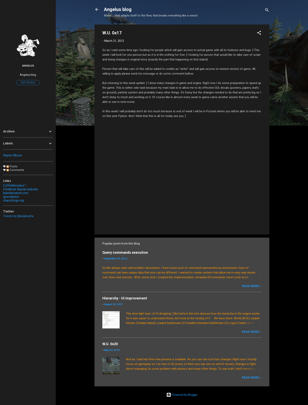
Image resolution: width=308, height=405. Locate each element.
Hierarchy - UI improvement (124, 298)
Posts (11, 166)
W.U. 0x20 (110, 344)
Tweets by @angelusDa (18, 216)
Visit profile (28, 82)
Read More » (251, 286)
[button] (259, 33)
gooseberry (11, 197)
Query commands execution (125, 252)
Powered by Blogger (182, 395)
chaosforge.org (13, 200)
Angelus (28, 65)
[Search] (267, 11)
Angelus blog (118, 9)
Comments (15, 170)
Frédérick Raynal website (20, 189)
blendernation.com (15, 193)
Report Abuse (12, 155)
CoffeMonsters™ (14, 185)
